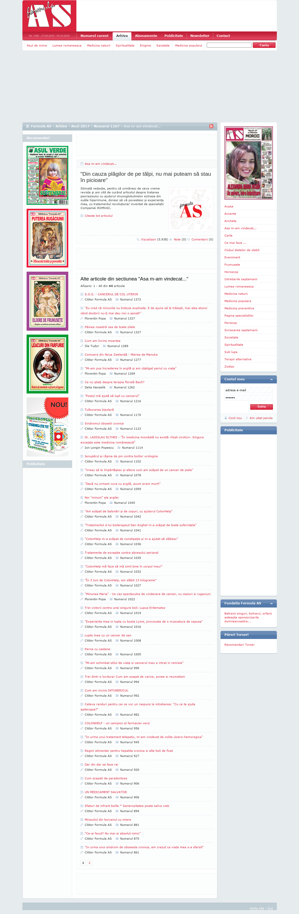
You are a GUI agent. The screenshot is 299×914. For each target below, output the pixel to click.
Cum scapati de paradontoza (106, 778)
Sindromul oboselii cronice (104, 423)
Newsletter (199, 36)
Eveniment (232, 257)
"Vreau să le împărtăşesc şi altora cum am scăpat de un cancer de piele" (139, 470)
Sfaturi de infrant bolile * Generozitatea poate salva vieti (127, 805)
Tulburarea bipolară (99, 409)
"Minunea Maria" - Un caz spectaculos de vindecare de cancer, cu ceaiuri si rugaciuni (148, 594)
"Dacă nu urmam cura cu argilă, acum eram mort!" (123, 483)
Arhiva (122, 36)
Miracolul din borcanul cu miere (108, 819)
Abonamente (146, 36)
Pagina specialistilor (239, 315)
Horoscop (231, 271)
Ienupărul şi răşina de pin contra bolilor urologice (121, 456)
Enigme (145, 45)
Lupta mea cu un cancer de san (108, 635)
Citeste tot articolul (99, 215)
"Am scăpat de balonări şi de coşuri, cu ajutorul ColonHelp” (129, 511)
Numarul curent (94, 36)
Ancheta (230, 221)
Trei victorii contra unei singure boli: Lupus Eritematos (125, 607)
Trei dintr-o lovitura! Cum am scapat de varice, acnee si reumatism (135, 676)
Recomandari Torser (239, 644)
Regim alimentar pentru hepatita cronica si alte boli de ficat (129, 750)
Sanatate (163, 45)
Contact (223, 36)
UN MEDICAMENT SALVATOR (106, 792)
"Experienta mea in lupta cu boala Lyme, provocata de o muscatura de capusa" (144, 621)
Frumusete (232, 264)
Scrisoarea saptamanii (241, 330)
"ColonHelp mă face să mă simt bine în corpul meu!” (123, 566)
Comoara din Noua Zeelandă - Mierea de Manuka (121, 354)
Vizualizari (154, 239)
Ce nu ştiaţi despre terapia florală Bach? (114, 382)
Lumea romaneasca (67, 45)
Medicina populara (188, 45)
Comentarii (202, 239)
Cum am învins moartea (102, 340)
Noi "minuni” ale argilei (102, 497)
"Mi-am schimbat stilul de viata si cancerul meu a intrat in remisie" (134, 662)
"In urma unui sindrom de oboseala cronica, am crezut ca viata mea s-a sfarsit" (144, 847)
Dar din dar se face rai (101, 764)
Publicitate (173, 36)
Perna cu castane (97, 649)
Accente (230, 213)
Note (180, 239)
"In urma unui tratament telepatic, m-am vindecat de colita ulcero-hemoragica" (144, 737)
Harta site (257, 908)
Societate (231, 337)
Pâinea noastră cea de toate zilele (110, 327)
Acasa (228, 206)
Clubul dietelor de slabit (241, 250)
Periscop (230, 322)
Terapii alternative (238, 359)
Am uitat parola (261, 418)
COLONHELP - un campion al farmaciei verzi (117, 723)
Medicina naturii (98, 45)
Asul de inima (37, 45)
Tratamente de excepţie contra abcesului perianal (121, 552)
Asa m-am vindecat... (101, 163)
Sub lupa (230, 352)
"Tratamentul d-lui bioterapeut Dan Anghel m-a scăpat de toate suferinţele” (141, 525)
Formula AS (41, 126)
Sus (270, 908)
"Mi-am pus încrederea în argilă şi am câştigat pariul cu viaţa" (130, 368)
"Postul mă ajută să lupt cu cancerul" (112, 395)
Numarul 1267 (107, 126)
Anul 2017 (80, 126)
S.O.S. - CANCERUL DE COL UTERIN (111, 294)
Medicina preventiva (239, 308)
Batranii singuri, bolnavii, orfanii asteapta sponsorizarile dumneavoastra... (248, 617)
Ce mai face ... (235, 242)
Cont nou (235, 418)
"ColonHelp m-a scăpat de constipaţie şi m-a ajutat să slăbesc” (131, 538)
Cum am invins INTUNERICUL (106, 690)
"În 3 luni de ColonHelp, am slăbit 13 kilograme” (120, 580)
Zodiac (229, 366)
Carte (228, 235)
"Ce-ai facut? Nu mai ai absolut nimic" (113, 833)
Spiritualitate (125, 45)
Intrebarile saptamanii (240, 279)
